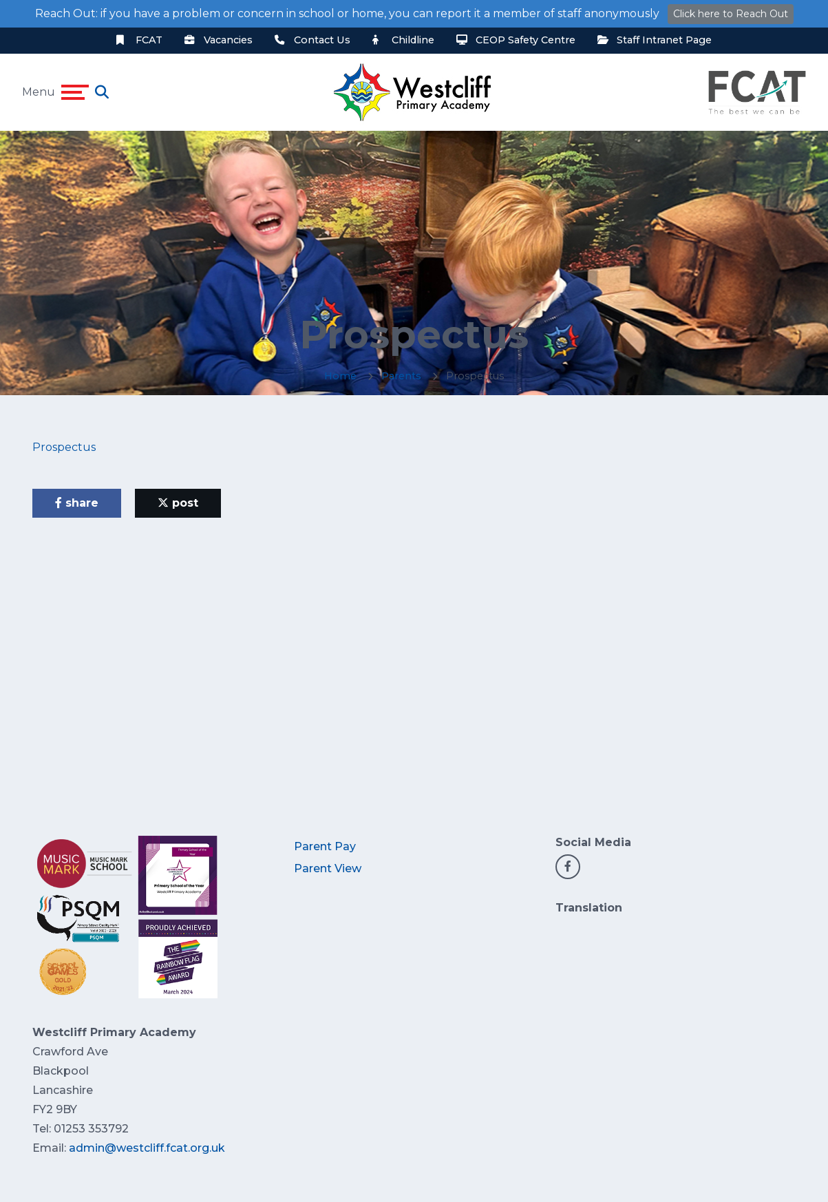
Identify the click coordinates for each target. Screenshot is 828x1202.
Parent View (327, 868)
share (76, 502)
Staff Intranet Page (654, 40)
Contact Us (312, 40)
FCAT (139, 40)
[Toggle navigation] (75, 92)
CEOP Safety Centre (515, 40)
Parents (401, 376)
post (178, 502)
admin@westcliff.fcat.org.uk (147, 1147)
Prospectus (64, 447)
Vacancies (218, 40)
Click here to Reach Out (730, 14)
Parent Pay (325, 846)
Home (340, 376)
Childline (403, 40)
